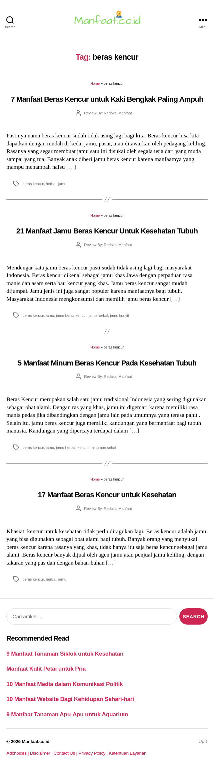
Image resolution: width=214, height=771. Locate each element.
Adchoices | (18, 753)
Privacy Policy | (93, 753)
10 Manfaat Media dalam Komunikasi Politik (64, 684)
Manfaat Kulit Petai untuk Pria (46, 668)
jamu (62, 183)
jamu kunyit (119, 315)
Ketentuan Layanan (127, 753)
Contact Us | (66, 753)
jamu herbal (98, 315)
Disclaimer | (42, 753)
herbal (51, 183)
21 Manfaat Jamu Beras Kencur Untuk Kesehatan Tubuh (107, 231)
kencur (83, 447)
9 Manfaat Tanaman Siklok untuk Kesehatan (64, 653)
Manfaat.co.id (35, 741)
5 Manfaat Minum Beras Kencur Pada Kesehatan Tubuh (107, 363)
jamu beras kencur (71, 315)
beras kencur (33, 183)
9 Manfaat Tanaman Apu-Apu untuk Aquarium (67, 714)
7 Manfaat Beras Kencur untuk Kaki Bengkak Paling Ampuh (107, 99)
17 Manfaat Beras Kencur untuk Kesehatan (107, 495)
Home (95, 83)
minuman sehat (103, 447)
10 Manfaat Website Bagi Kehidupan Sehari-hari (70, 699)
